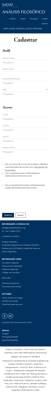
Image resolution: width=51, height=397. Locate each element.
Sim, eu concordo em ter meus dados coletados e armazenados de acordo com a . (26, 167)
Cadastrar (8, 215)
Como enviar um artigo (12, 298)
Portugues (34, 19)
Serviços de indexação (12, 266)
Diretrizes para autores (12, 304)
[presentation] (22, 201)
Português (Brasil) (10, 337)
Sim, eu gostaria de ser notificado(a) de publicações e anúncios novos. (22, 174)
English (45, 19)
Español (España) (10, 340)
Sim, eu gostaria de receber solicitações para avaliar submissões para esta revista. (25, 186)
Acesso (22, 19)
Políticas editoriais (10, 269)
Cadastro (12, 19)
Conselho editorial (10, 263)
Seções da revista (10, 301)
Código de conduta (11, 272)
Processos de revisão (11, 286)
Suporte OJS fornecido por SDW (17, 322)
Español (45, 24)
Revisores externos (10, 283)
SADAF (28, 364)
